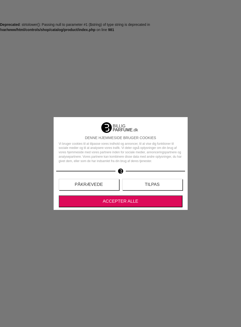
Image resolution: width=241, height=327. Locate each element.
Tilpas (152, 184)
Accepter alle (120, 201)
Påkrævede (89, 184)
